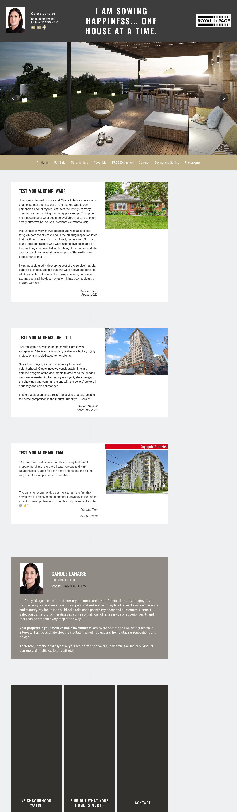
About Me (115, 162)
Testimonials (94, 162)
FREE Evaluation (138, 162)
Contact (159, 162)
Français (175, 162)
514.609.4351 (70, 586)
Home (60, 162)
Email (84, 586)
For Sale (75, 162)
